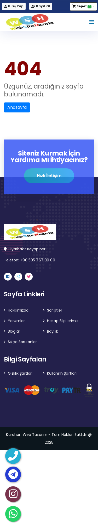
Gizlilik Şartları (20, 373)
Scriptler (54, 310)
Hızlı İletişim (49, 176)
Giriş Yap (14, 6)
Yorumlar (16, 320)
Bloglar (14, 331)
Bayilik (52, 331)
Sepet (82, 6)
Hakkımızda (18, 310)
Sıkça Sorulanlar (22, 341)
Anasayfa (17, 107)
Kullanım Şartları (62, 373)
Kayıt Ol (40, 6)
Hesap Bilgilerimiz (63, 320)
